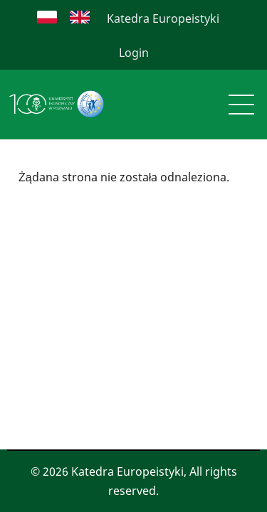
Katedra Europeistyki (163, 18)
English (80, 17)
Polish (47, 17)
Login (134, 52)
